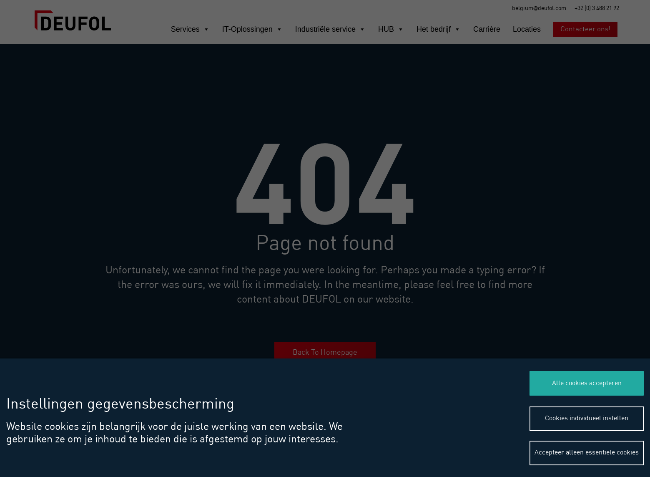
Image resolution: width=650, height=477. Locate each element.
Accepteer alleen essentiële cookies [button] (587, 452)
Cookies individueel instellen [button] (586, 418)
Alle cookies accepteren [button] (587, 383)
